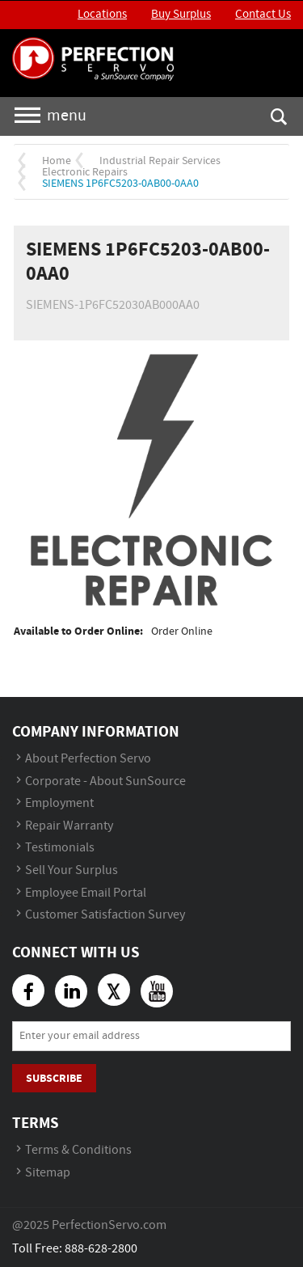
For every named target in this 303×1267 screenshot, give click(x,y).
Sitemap (47, 1172)
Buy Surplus (181, 14)
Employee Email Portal (85, 893)
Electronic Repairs (85, 172)
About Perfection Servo (88, 758)
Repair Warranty (69, 825)
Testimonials (60, 847)
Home (56, 161)
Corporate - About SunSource (105, 781)
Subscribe (54, 1078)
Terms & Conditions (78, 1150)
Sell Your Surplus (71, 870)
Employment (59, 803)
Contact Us (263, 14)
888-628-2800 (101, 1248)
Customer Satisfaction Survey (105, 914)
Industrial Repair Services (160, 161)
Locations (102, 14)
